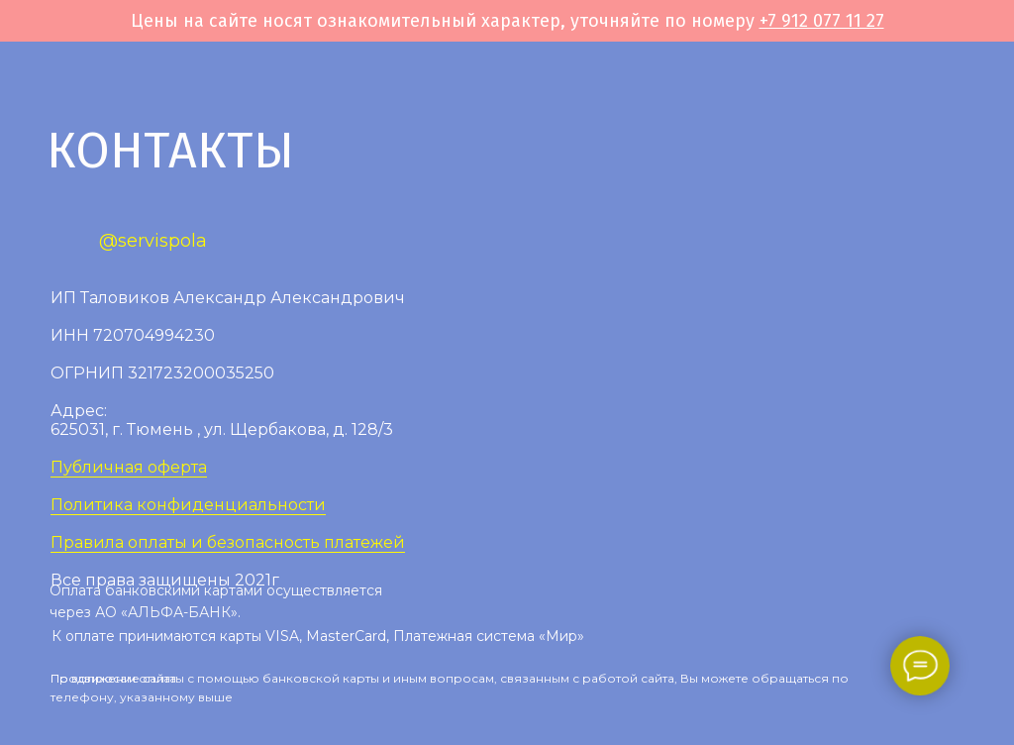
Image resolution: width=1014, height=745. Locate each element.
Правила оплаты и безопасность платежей (228, 542)
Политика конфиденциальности (188, 504)
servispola (162, 241)
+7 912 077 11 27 (822, 21)
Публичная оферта (129, 467)
